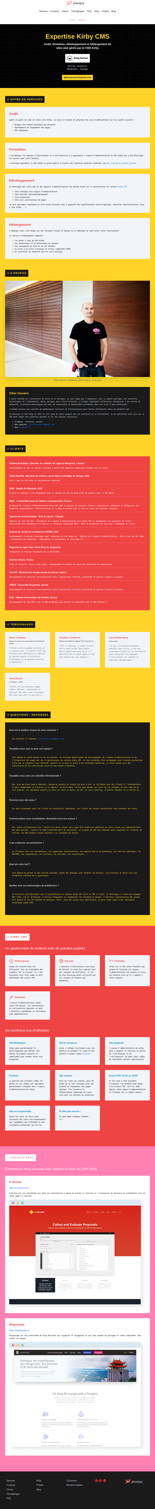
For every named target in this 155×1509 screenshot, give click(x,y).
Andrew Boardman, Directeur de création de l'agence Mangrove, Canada (46, 463)
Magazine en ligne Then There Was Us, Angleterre (35, 547)
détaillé (25, 427)
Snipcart (87, 1054)
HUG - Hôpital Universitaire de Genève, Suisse (33, 597)
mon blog (111, 163)
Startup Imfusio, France (21, 560)
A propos (54, 11)
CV (20, 427)
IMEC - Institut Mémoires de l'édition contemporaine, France (40, 501)
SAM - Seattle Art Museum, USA (25, 488)
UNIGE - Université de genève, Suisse (28, 585)
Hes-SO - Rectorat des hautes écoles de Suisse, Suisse (37, 572)
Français (81, 20)
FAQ (89, 11)
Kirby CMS (122, 187)
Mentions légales (74, 1485)
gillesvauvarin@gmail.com (77, 77)
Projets (105, 11)
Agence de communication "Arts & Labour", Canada (36, 516)
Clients (65, 11)
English (72, 20)
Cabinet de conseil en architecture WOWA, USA (34, 532)
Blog (113, 11)
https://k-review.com (19, 1188)
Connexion (71, 1480)
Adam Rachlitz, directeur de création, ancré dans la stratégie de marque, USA (49, 476)
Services (43, 11)
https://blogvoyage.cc (19, 1330)
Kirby (96, 11)
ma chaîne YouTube (127, 163)
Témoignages (77, 11)
